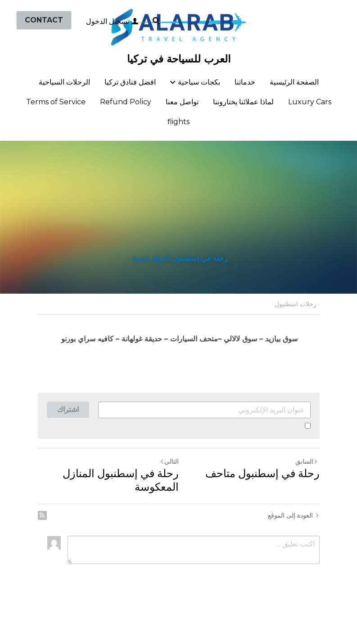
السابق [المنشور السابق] (306, 461)
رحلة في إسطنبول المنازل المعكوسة (121, 480)
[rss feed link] (42, 515)
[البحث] (156, 21)
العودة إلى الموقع (294, 515)
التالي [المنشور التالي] (169, 461)
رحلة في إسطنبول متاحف (261, 473)
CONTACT (44, 20)
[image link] (178, 26)
